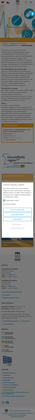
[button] (32, 13)
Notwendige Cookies (11, 200)
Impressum (14, 228)
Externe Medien (9, 204)
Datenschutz (21, 228)
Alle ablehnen (17, 214)
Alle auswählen (17, 210)
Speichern (17, 219)
